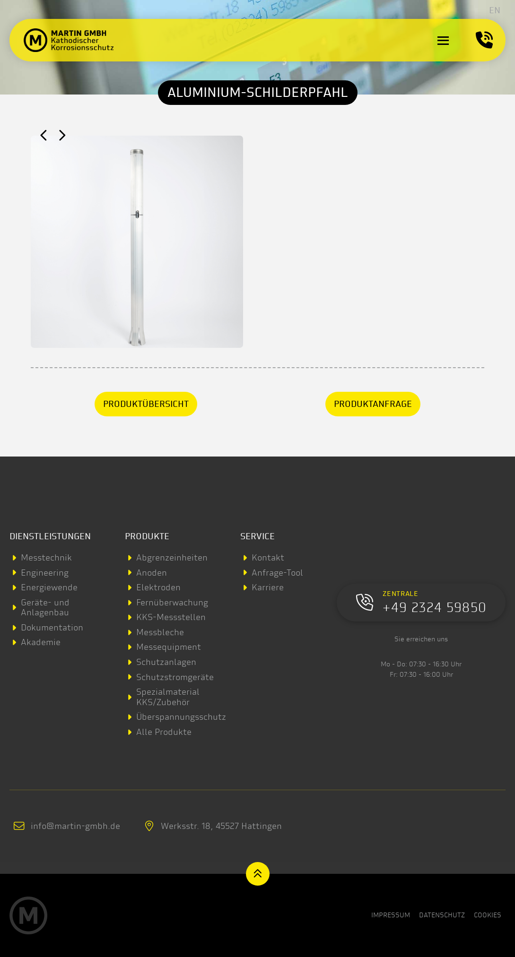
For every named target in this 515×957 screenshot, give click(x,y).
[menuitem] (494, 10)
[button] (443, 40)
